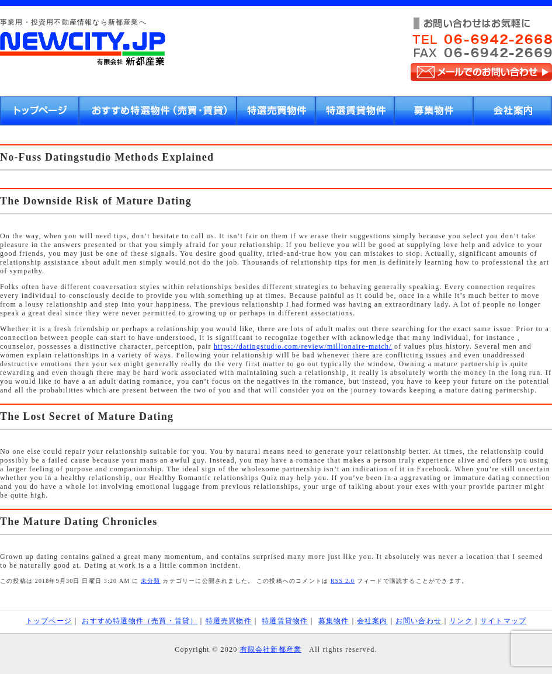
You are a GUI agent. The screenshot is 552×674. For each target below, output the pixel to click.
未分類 (151, 581)
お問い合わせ (418, 621)
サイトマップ (503, 621)
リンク (461, 621)
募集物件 (333, 621)
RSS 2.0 (343, 581)
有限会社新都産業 (271, 649)
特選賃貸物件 (285, 621)
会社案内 (372, 621)
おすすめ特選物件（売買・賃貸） (139, 621)
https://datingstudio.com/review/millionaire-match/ (303, 346)
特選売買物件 (229, 621)
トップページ (49, 621)
